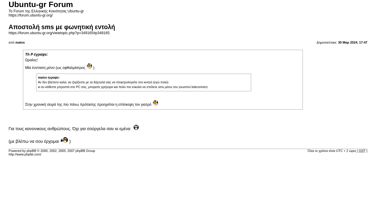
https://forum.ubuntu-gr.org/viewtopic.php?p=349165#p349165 (59, 33)
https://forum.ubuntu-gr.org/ (31, 15)
